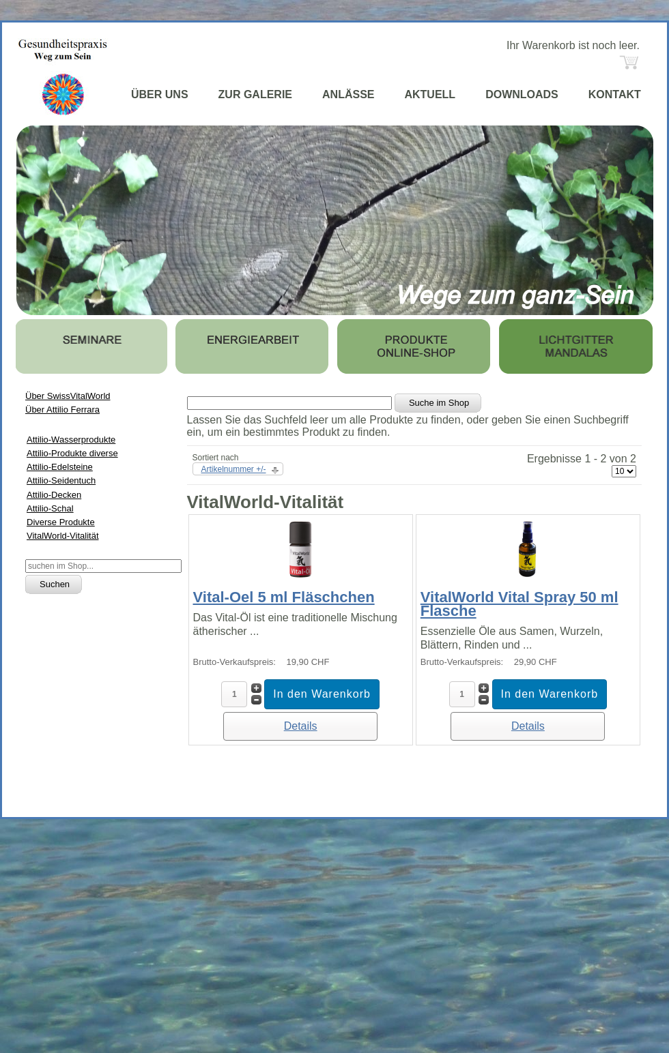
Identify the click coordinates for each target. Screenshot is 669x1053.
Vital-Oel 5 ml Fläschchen (284, 597)
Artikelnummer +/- (233, 469)
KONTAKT (614, 94)
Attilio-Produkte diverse (72, 453)
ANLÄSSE (348, 94)
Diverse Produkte (61, 522)
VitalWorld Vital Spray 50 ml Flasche (519, 604)
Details (300, 726)
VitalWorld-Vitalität (63, 536)
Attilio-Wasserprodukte (71, 439)
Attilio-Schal (50, 508)
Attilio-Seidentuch (61, 480)
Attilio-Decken (54, 495)
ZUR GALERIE (255, 94)
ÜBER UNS (159, 94)
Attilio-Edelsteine (60, 467)
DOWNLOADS (521, 94)
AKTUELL (429, 94)
